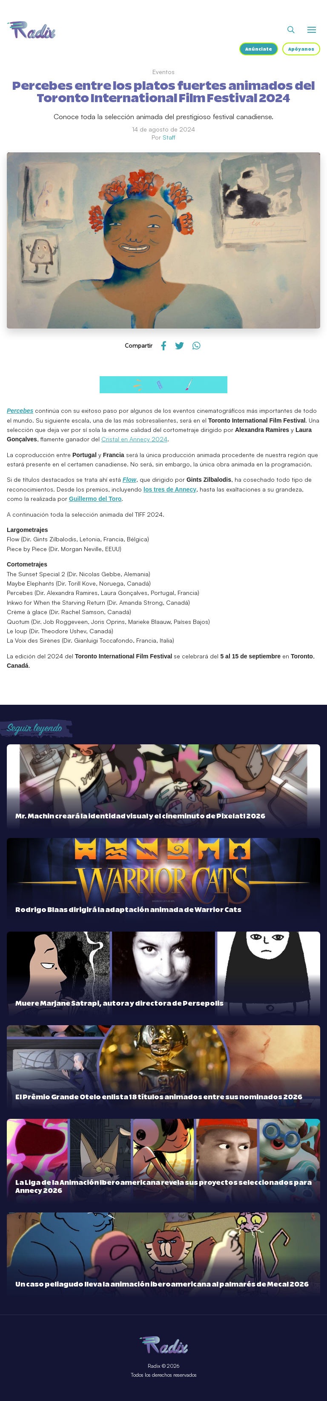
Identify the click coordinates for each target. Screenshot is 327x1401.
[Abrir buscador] (291, 29)
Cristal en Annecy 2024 (134, 439)
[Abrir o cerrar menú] (311, 29)
